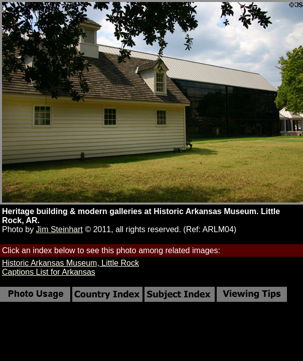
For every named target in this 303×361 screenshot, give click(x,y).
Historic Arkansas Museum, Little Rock (70, 263)
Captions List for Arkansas (48, 272)
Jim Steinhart (59, 229)
